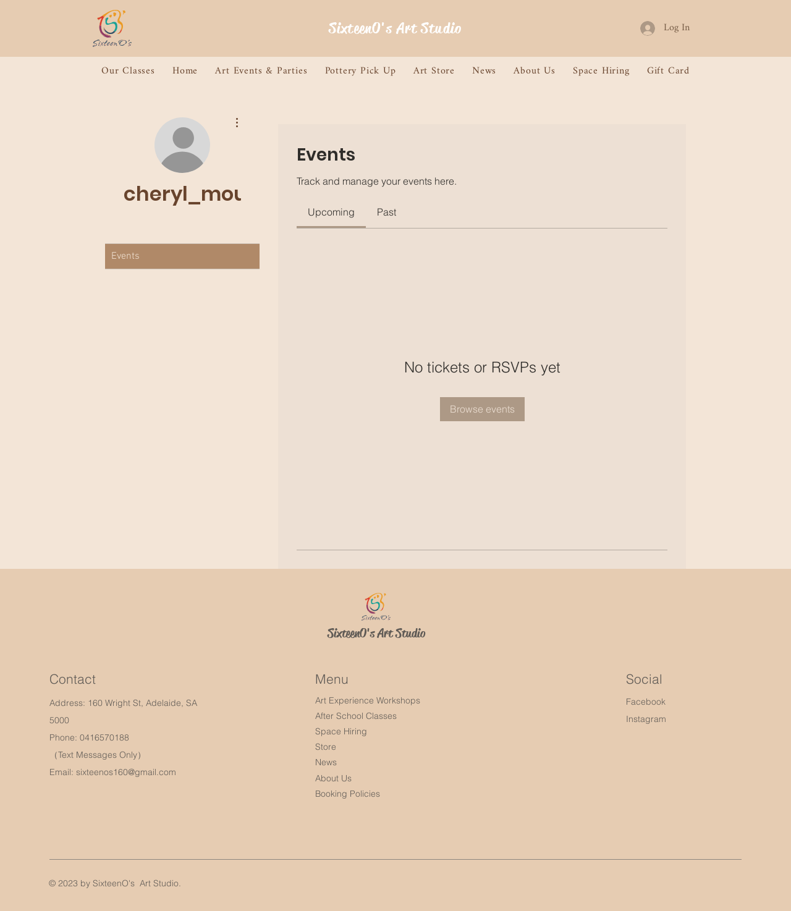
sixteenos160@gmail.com (126, 772)
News (326, 762)
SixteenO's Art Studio (395, 28)
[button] (128, 71)
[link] (331, 212)
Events (125, 256)
